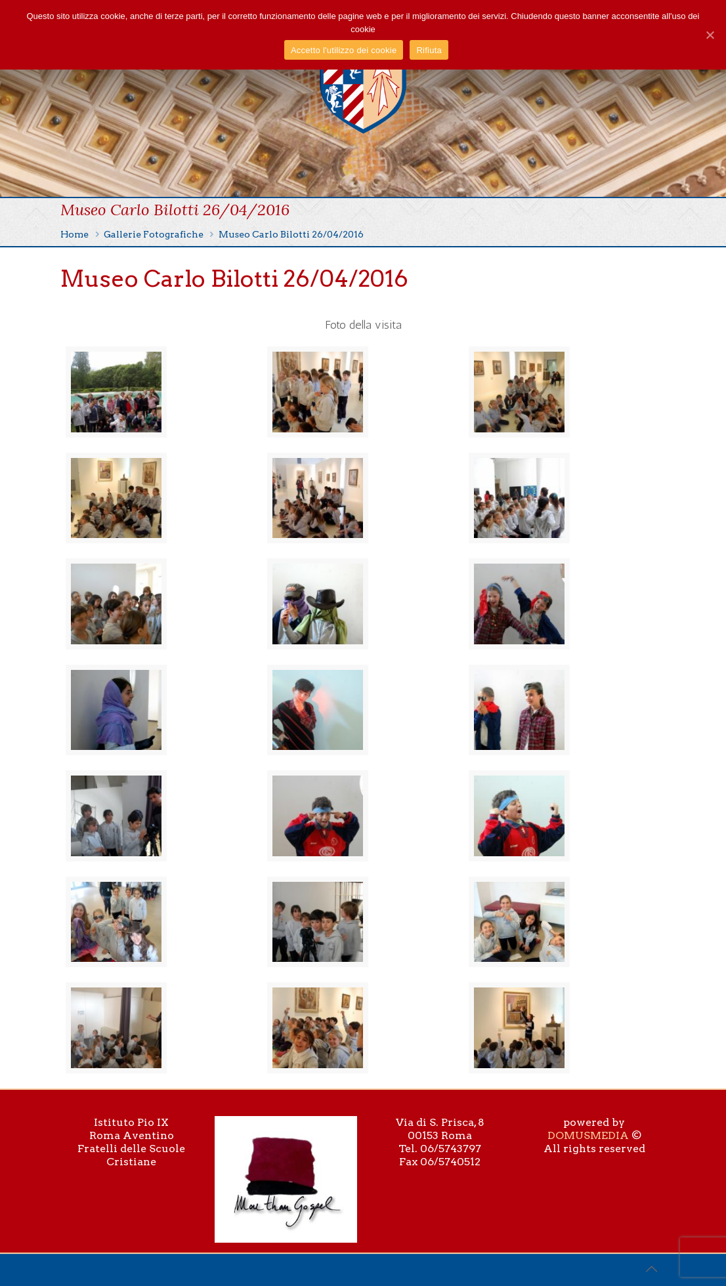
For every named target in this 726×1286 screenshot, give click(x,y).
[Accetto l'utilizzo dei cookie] (709, 34)
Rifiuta (429, 50)
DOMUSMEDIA (588, 1135)
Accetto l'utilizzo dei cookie (343, 50)
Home (74, 234)
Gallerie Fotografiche (153, 234)
